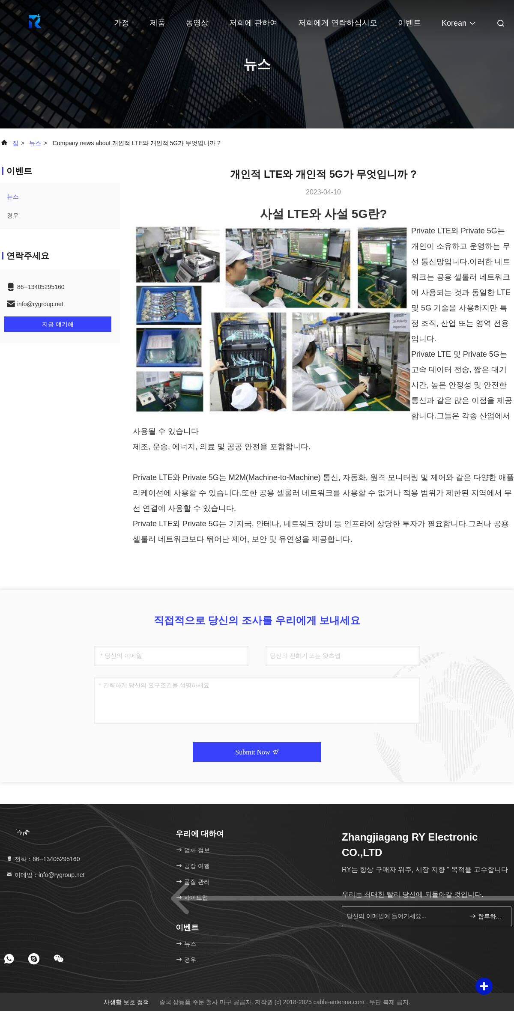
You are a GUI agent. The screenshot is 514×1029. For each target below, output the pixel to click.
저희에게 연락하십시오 (337, 22)
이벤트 (409, 22)
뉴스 (35, 143)
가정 (121, 22)
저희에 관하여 (253, 22)
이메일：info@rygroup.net (45, 874)
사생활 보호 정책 (126, 1002)
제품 (157, 22)
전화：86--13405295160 (43, 859)
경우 (13, 215)
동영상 (197, 22)
